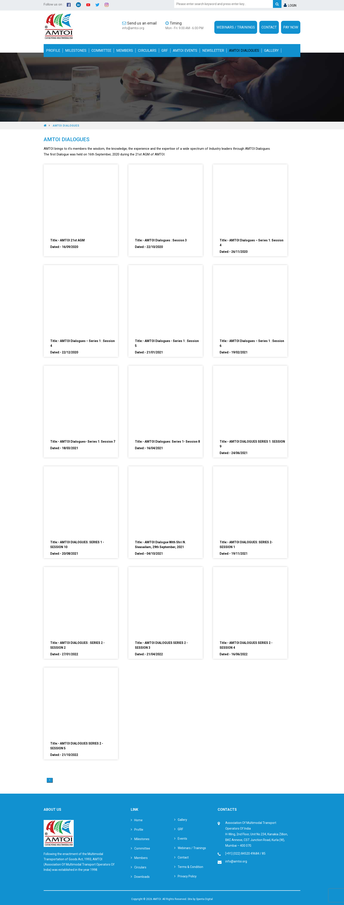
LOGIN (290, 5)
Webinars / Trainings (236, 27)
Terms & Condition (190, 867)
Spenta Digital (204, 899)
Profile (53, 50)
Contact (269, 27)
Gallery (271, 50)
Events (182, 838)
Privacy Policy (187, 876)
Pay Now (290, 27)
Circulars (147, 50)
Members (124, 50)
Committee (101, 50)
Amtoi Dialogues (244, 50)
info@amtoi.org (133, 28)
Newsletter (213, 50)
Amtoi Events (185, 50)
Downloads (142, 876)
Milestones (75, 50)
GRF (164, 50)
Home (138, 820)
